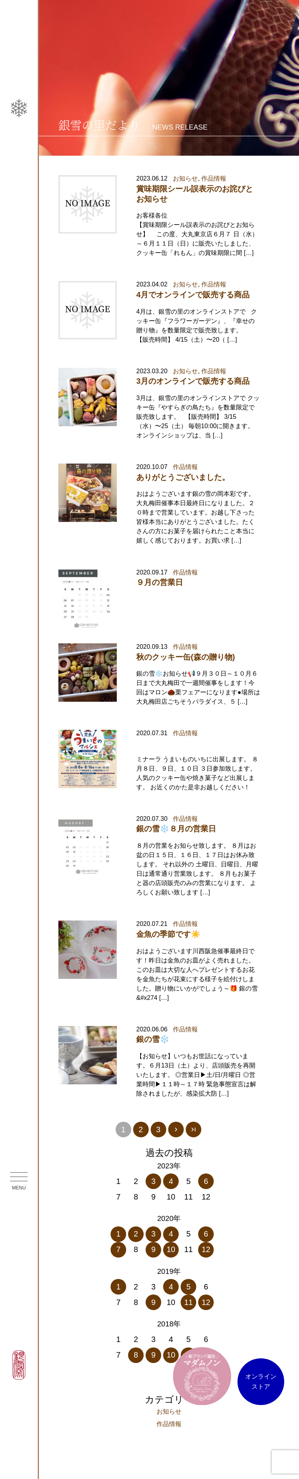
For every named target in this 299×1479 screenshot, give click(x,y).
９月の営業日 (159, 582)
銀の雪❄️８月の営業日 (176, 828)
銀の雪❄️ (152, 1039)
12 (206, 1249)
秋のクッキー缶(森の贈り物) (185, 657)
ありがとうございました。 (183, 477)
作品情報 (213, 178)
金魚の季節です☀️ (168, 934)
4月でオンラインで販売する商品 (193, 294)
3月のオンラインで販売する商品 (193, 381)
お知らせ (185, 178)
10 (171, 1249)
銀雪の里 (19, 256)
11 (188, 1302)
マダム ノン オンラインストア (202, 1376)
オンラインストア (260, 1381)
